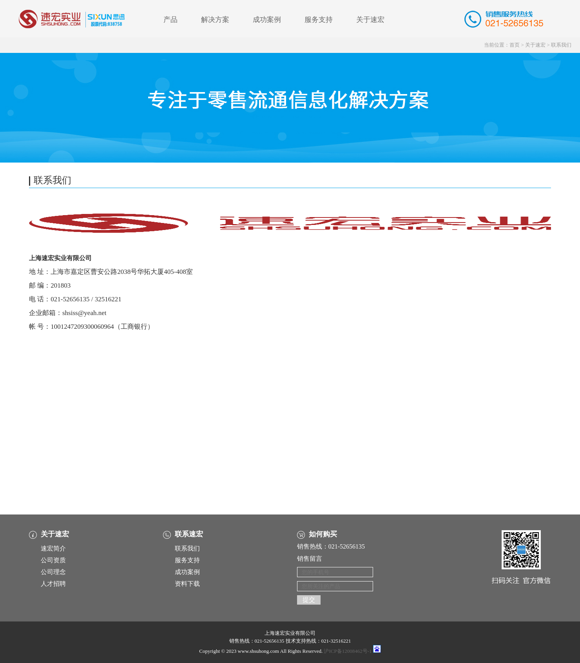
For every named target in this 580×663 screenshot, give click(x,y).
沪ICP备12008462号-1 (348, 651)
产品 (170, 20)
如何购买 (323, 534)
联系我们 (561, 45)
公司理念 (53, 572)
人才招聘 (53, 583)
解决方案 (215, 20)
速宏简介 (53, 548)
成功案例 (267, 20)
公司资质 (53, 560)
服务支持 (318, 20)
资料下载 (187, 583)
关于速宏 (370, 20)
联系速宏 (189, 534)
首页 (514, 45)
